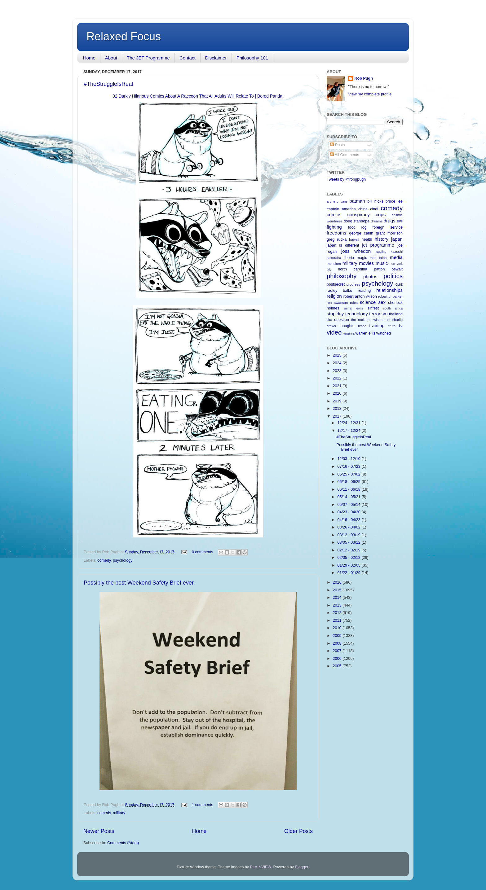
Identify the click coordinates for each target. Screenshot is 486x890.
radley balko (339, 290)
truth (391, 326)
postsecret (336, 284)
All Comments (344, 155)
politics (393, 276)
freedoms (336, 232)
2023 (337, 371)
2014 (337, 597)
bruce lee (394, 201)
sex (382, 302)
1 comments (202, 805)
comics (334, 214)
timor (362, 326)
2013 (337, 605)
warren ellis (365, 333)
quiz (399, 284)
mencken (334, 263)
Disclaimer (216, 57)
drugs (389, 220)
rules (354, 303)
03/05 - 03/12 (350, 542)
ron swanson (337, 303)
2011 (337, 620)
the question (338, 320)
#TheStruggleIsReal (108, 84)
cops (381, 214)
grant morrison (389, 233)
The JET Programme (148, 57)
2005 (337, 666)
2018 (337, 408)
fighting (334, 227)
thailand (396, 314)
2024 (337, 363)
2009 (337, 636)
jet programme (378, 245)
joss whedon (356, 251)
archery (332, 201)
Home (89, 57)
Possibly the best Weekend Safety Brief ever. (139, 583)
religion (334, 296)
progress (353, 284)
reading (364, 290)
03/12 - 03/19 (350, 535)
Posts (337, 145)
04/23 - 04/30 (350, 512)
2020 (337, 393)
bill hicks (375, 201)
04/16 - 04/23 (350, 520)
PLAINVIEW (260, 867)
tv (401, 325)
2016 (337, 582)
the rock (358, 320)
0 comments (202, 552)
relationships (389, 290)
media (396, 257)
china (363, 209)
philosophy (341, 276)
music (382, 263)
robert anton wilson (360, 296)
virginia (349, 333)
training (377, 325)
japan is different (343, 245)
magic (362, 258)
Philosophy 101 (252, 57)
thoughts (346, 326)
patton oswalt (388, 269)
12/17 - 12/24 (350, 430)
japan (397, 239)
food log (357, 227)
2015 (337, 590)
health (366, 239)
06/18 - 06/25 (350, 482)
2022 (337, 378)
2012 (337, 613)
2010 (337, 628)
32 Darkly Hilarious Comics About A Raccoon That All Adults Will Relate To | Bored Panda (197, 96)
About (111, 57)
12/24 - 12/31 (350, 423)
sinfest (373, 308)
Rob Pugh (363, 78)
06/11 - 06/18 (350, 489)
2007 (337, 651)
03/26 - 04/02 (350, 527)
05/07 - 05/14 (350, 504)
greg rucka (337, 239)
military (119, 813)
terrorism (378, 313)
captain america (341, 209)
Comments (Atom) (123, 843)
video (334, 332)
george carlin (361, 233)
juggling (381, 251)
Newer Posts (98, 831)
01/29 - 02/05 (350, 565)
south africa (393, 308)
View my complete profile (369, 94)
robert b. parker (390, 296)
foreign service (388, 227)
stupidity (335, 313)
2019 (337, 401)
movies (366, 263)
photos (370, 276)
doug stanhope (357, 221)
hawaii (354, 239)
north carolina (352, 269)
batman (357, 201)
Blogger (301, 867)
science (368, 302)
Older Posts (298, 831)
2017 (337, 416)
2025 (337, 355)
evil (400, 221)
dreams (376, 221)
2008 (337, 643)
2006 (337, 658)
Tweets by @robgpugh (346, 179)
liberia (349, 258)
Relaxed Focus (123, 36)
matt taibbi (378, 258)
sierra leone (353, 308)
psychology (122, 560)
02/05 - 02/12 (350, 557)
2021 (337, 386)
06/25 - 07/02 (350, 474)
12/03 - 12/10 (350, 459)
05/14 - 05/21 (350, 497)
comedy (104, 560)
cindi (374, 209)
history (382, 239)
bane (343, 201)
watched (383, 333)
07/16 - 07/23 (350, 466)
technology (356, 313)
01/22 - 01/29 (350, 573)
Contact (187, 57)
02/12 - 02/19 (350, 550)
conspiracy (358, 214)
